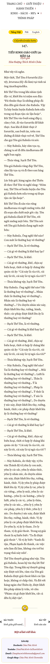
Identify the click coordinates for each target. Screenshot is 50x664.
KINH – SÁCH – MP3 (25, 13)
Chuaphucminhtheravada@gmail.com (28, 653)
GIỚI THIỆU (33, 4)
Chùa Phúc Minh (30, 645)
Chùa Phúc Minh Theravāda (31, 657)
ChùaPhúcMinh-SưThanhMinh (29, 649)
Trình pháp (26, 18)
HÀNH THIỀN (25, 8)
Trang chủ (14, 4)
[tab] (16, 32)
